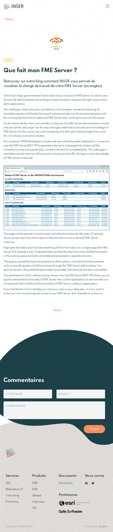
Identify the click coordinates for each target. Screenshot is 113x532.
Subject (64, 394)
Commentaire (15, 406)
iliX (34, 508)
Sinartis (103, 527)
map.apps (38, 501)
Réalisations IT (14, 489)
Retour (10, 19)
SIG (8, 483)
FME (35, 483)
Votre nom (14, 394)
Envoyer (94, 429)
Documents (66, 483)
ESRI (35, 489)
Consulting (12, 495)
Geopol (36, 495)
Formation (12, 501)
